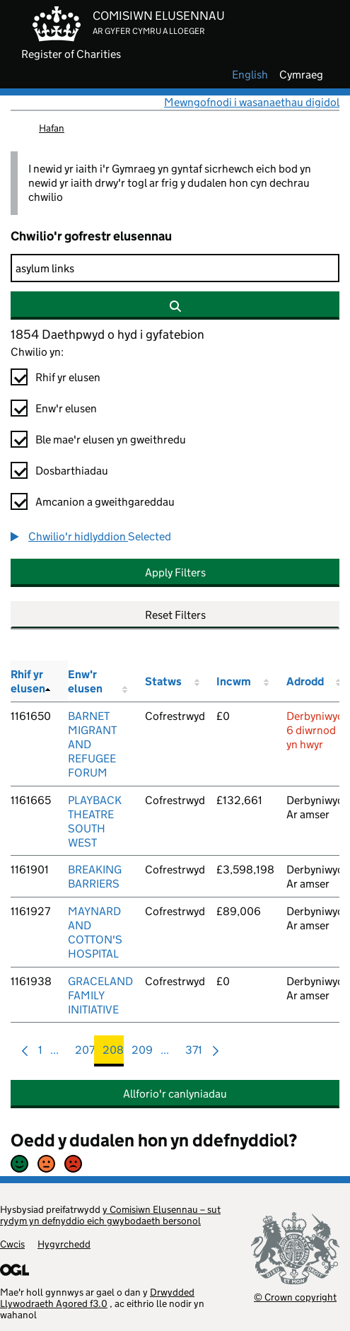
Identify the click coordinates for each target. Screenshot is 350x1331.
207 (85, 1053)
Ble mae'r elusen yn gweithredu (110, 439)
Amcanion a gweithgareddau (105, 501)
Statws (163, 681)
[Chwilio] (175, 268)
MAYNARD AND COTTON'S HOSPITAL (95, 932)
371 (193, 1053)
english (250, 75)
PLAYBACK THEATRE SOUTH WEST (95, 821)
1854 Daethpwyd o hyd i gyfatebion (107, 334)
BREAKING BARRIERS (95, 876)
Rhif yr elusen (67, 377)
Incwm (233, 681)
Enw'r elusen (66, 408)
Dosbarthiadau (71, 470)
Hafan (51, 128)
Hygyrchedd (64, 1244)
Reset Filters (175, 615)
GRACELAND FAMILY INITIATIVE (100, 995)
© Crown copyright (295, 1297)
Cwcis (12, 1244)
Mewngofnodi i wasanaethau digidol (251, 102)
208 (113, 1053)
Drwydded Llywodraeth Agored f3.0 (97, 1298)
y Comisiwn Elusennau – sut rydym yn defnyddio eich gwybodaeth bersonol (110, 1215)
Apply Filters (175, 572)
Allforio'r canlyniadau (175, 1093)
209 (142, 1053)
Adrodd (305, 681)
